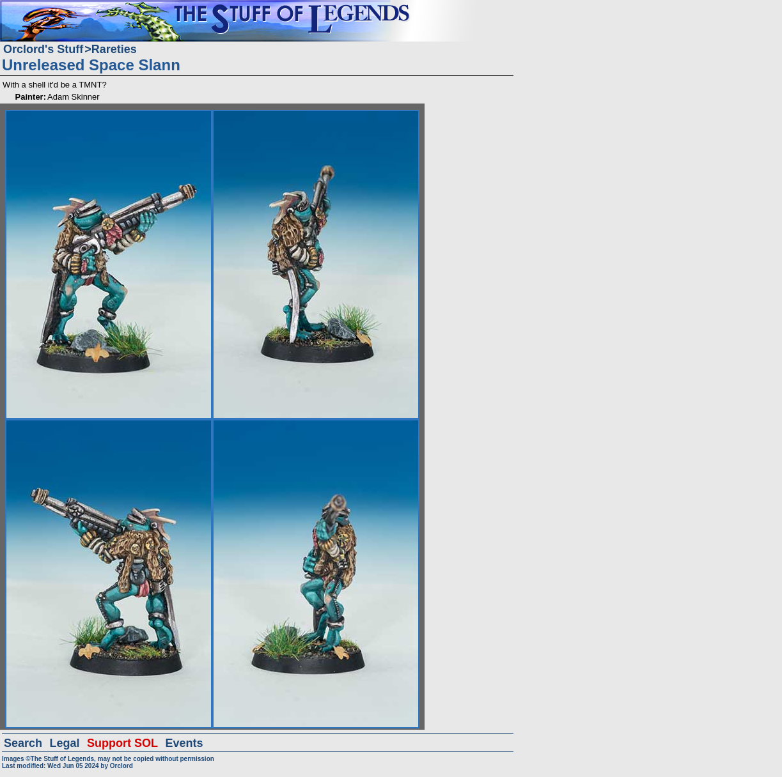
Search (23, 743)
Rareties (114, 49)
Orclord (121, 765)
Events (184, 743)
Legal (65, 743)
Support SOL (122, 743)
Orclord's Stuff (43, 49)
